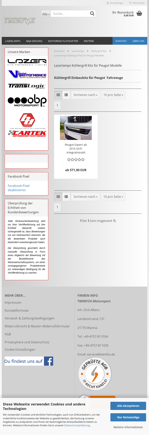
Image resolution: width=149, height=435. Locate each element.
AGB (8, 334)
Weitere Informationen (128, 427)
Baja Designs (34, 41)
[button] (58, 95)
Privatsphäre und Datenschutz (27, 342)
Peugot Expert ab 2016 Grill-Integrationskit (76, 148)
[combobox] (85, 95)
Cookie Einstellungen (20, 349)
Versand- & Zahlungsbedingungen (30, 318)
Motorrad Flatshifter (63, 41)
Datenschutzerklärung (77, 425)
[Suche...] (46, 13)
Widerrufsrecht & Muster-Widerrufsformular (37, 326)
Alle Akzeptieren (128, 406)
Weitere (89, 41)
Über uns (138, 41)
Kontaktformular (17, 310)
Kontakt (121, 41)
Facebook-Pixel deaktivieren (18, 188)
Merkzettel (136, 2)
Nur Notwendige (128, 417)
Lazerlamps (12, 41)
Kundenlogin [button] (115, 2)
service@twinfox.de (101, 354)
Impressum (13, 302)
